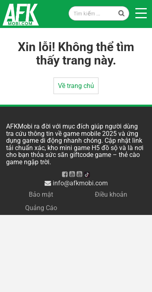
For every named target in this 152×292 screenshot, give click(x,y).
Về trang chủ (76, 86)
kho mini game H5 (73, 148)
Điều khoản (111, 194)
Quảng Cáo (41, 208)
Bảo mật (41, 194)
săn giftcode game (84, 155)
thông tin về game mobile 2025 (72, 133)
